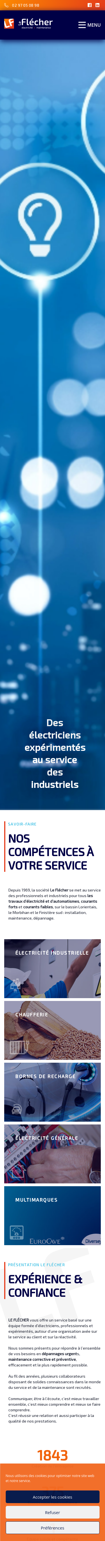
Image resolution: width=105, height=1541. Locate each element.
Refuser (52, 1512)
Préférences (52, 1528)
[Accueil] (28, 23)
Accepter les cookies (52, 1497)
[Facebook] (89, 5)
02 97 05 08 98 (25, 5)
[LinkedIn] (97, 5)
